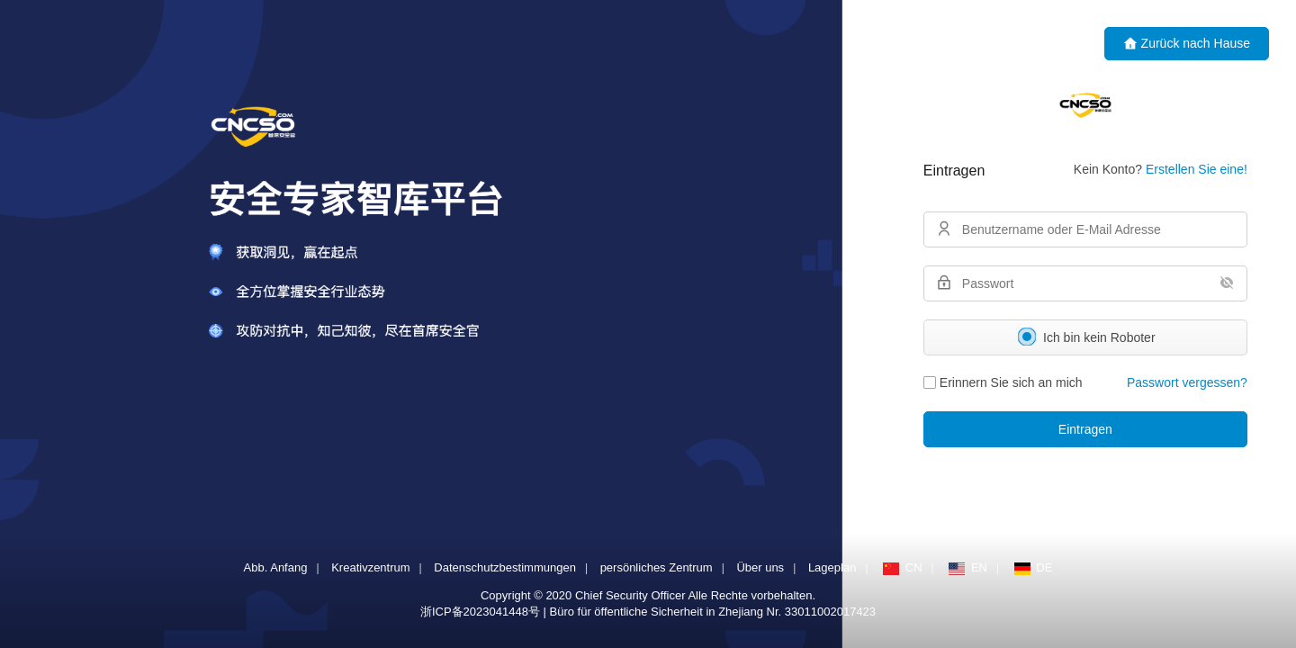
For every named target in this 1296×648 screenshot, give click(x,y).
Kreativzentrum (370, 567)
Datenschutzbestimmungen (505, 567)
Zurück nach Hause (1186, 43)
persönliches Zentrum (656, 567)
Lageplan (832, 567)
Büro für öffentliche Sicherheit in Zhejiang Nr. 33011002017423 (713, 611)
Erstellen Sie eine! (1195, 169)
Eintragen (1085, 429)
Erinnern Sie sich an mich (1002, 382)
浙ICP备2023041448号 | (485, 611)
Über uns (760, 567)
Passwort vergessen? (1186, 382)
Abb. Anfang (276, 567)
